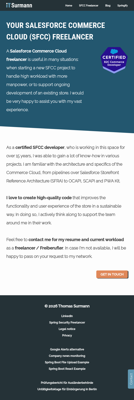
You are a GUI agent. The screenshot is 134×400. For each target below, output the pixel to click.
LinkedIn (67, 316)
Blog (107, 5)
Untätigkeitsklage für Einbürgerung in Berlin (67, 389)
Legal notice (67, 329)
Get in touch (112, 274)
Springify (122, 5)
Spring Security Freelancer (67, 322)
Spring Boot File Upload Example (67, 362)
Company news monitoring (67, 356)
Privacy (67, 335)
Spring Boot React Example (67, 368)
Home (68, 5)
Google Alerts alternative (67, 349)
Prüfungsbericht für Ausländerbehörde (67, 382)
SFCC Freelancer (88, 5)
